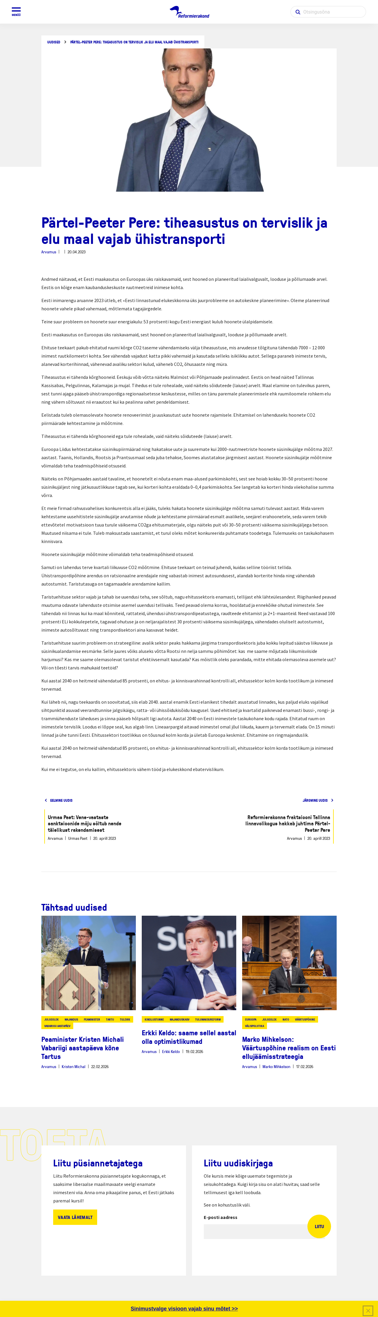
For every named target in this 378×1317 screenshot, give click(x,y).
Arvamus (48, 252)
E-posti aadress (220, 1217)
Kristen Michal (73, 1066)
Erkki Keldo (171, 1051)
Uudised (53, 42)
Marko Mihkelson (276, 1066)
